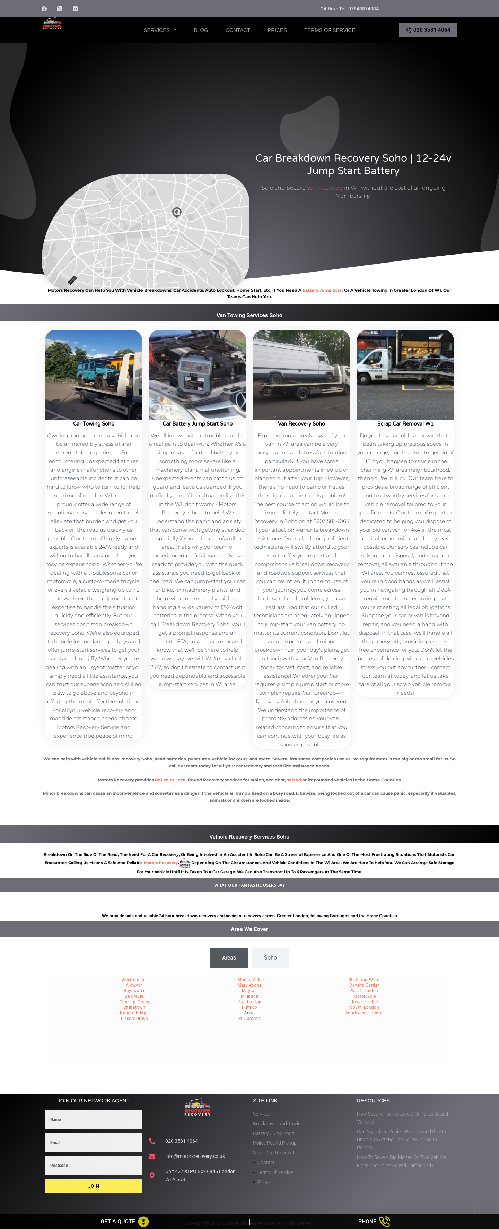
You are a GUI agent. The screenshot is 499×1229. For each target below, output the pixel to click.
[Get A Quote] (124, 1221)
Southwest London (364, 1013)
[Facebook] (44, 8)
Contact (238, 30)
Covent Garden (364, 985)
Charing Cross (134, 1001)
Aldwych (134, 985)
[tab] (229, 958)
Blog (201, 30)
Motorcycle (364, 996)
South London (364, 1007)
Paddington (250, 1001)
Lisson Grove (134, 1018)
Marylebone (249, 985)
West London (364, 990)
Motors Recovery (75, 36)
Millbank (249, 996)
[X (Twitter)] (59, 8)
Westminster (134, 979)
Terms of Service (329, 30)
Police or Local (171, 779)
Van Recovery (325, 187)
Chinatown (134, 1007)
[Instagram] (75, 8)
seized (294, 779)
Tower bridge (364, 1001)
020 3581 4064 (428, 30)
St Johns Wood (365, 979)
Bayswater (134, 990)
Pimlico (249, 1007)
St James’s (249, 1018)
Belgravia (134, 996)
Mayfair (249, 990)
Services (162, 30)
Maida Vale (249, 979)
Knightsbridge (134, 1013)
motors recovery (161, 862)
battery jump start (323, 290)
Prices (277, 30)
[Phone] (374, 1221)
